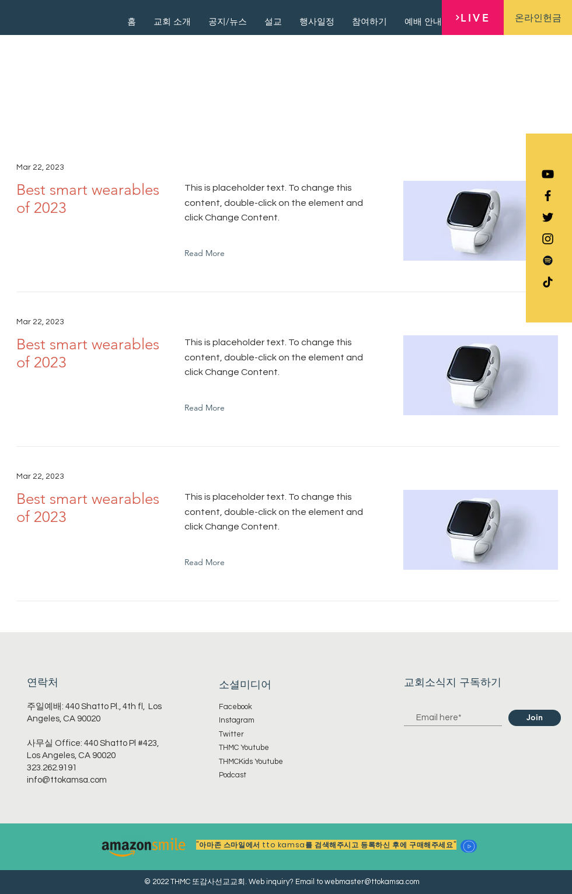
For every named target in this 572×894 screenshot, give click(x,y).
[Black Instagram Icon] (547, 239)
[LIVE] (473, 17)
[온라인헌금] (538, 17)
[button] (469, 846)
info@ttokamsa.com (67, 780)
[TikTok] (547, 282)
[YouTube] (547, 174)
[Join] (534, 718)
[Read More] (207, 254)
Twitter (231, 734)
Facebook (235, 707)
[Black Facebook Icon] (547, 195)
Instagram (236, 720)
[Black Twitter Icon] (547, 217)
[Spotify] (547, 260)
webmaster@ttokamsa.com (372, 882)
